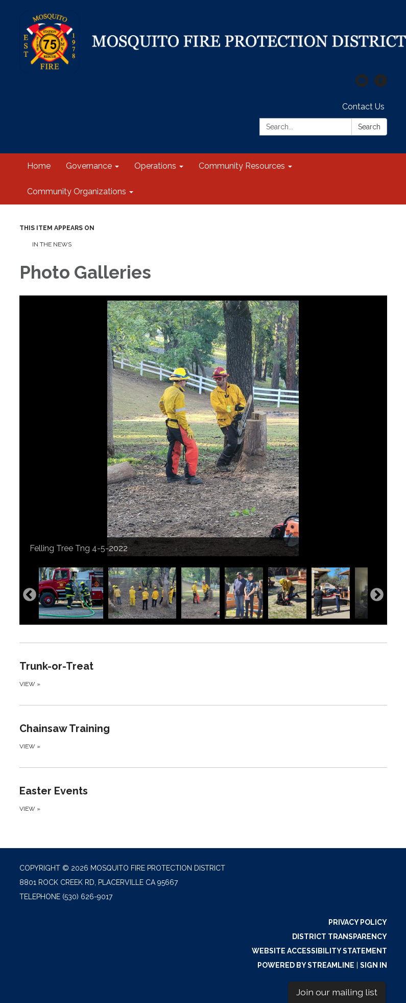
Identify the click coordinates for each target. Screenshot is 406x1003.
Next (377, 595)
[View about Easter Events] (203, 798)
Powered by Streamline (305, 965)
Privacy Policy (357, 922)
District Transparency (339, 936)
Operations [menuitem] (155, 166)
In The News (51, 244)
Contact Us (363, 106)
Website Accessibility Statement (319, 951)
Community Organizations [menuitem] (76, 191)
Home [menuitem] (39, 166)
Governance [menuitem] (89, 166)
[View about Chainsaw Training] (203, 736)
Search (369, 127)
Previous (29, 595)
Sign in (373, 965)
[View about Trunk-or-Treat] (203, 674)
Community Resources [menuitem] (242, 166)
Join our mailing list (336, 992)
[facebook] (380, 84)
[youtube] (361, 84)
